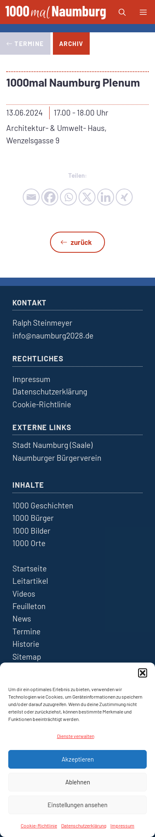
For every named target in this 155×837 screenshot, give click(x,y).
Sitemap (26, 656)
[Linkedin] (105, 197)
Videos (23, 593)
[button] (142, 673)
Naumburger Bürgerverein (56, 457)
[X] (87, 197)
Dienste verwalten (75, 736)
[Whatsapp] (68, 197)
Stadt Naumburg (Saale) (52, 445)
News (21, 618)
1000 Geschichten (42, 505)
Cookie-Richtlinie (39, 825)
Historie (25, 643)
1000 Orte (28, 543)
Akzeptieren (78, 759)
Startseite (29, 568)
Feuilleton (28, 606)
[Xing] (124, 197)
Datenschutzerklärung (83, 825)
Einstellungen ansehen (77, 804)
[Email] (31, 197)
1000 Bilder (31, 530)
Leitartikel (30, 580)
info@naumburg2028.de (52, 335)
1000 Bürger (33, 518)
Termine (26, 631)
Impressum (122, 825)
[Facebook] (49, 197)
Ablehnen (77, 782)
